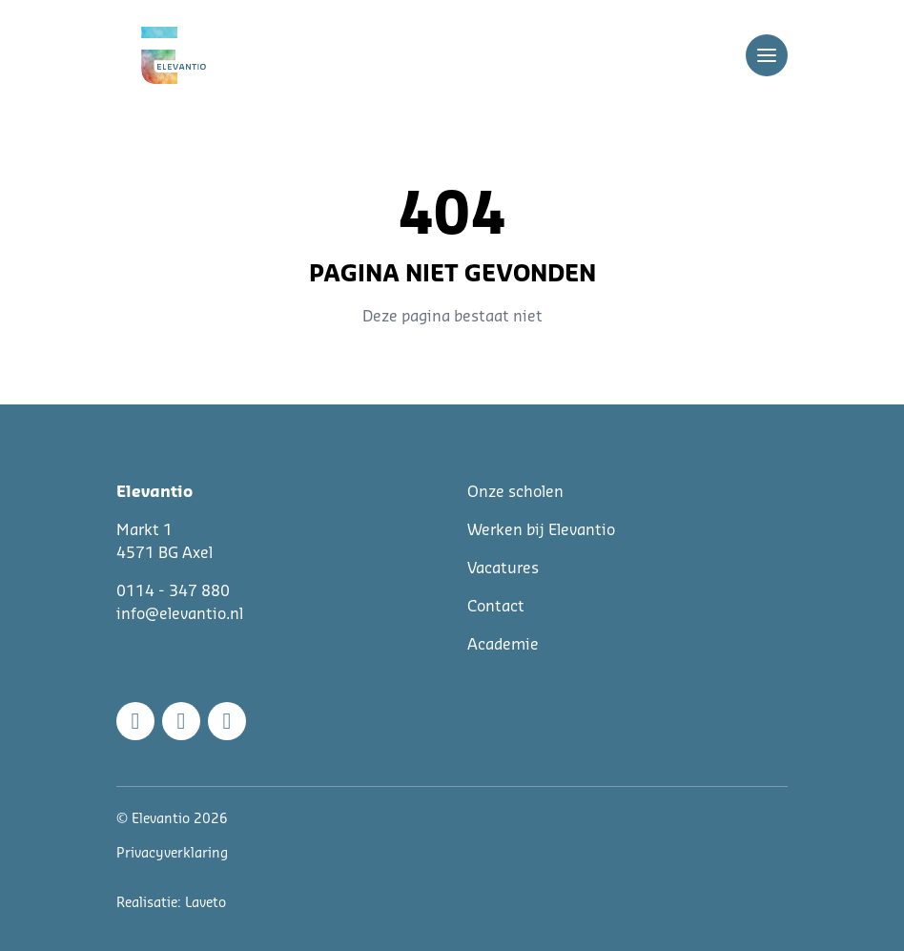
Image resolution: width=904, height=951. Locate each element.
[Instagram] (181, 721)
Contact (495, 606)
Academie (503, 644)
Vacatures (503, 568)
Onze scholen (515, 492)
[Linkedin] (227, 721)
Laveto (205, 903)
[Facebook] (135, 721)
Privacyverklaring (172, 853)
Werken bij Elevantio (541, 530)
